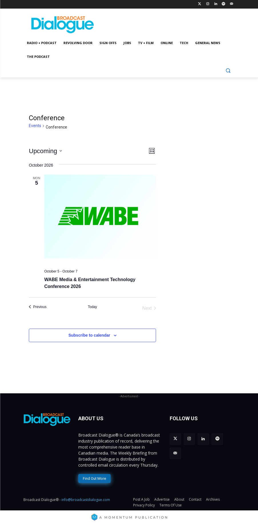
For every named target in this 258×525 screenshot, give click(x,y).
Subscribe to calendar (89, 335)
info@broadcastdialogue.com (85, 499)
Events (35, 125)
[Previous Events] (38, 307)
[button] (228, 70)
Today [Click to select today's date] (92, 307)
